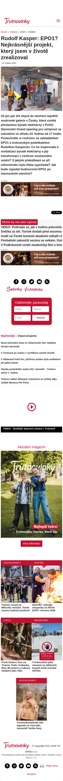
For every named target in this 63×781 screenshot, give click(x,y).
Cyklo (7, 620)
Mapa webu (52, 765)
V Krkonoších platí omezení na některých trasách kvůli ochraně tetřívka (44, 666)
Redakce (31, 774)
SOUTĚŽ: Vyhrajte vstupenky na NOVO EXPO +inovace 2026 (43, 608)
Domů (4, 32)
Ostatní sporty (12, 563)
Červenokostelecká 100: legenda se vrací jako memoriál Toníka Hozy (30, 725)
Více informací (31, 543)
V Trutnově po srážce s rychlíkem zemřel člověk (27, 353)
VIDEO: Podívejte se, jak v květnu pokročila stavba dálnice (31, 227)
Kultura (13, 32)
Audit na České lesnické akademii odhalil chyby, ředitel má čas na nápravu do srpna (31, 236)
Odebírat (40, 317)
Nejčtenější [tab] (8, 335)
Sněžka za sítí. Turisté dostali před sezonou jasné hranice (31, 231)
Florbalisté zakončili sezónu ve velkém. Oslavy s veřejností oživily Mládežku (31, 240)
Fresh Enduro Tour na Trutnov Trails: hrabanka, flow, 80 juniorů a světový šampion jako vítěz (16, 666)
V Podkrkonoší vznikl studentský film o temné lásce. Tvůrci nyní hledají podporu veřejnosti (31, 245)
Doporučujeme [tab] (27, 335)
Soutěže (39, 563)
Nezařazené (41, 620)
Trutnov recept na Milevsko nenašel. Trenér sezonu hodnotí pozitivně (16, 608)
